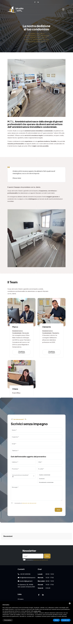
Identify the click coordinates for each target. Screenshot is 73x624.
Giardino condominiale (44, 475)
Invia (58, 510)
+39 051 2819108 (24, 566)
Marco (15, 327)
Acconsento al (25, 503)
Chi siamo (21, 591)
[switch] (37, 475)
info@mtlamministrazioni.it (26, 569)
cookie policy (37, 611)
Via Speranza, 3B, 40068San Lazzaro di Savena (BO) (26, 577)
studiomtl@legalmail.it (25, 573)
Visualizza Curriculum (21, 352)
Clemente (46, 327)
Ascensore (41, 478)
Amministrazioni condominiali (26, 594)
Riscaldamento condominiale (46, 482)
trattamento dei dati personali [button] (29, 503)
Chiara (15, 389)
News (19, 598)
